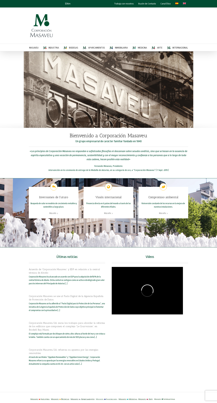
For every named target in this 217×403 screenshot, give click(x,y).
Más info (52, 213)
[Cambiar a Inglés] (184, 3)
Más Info (107, 213)
